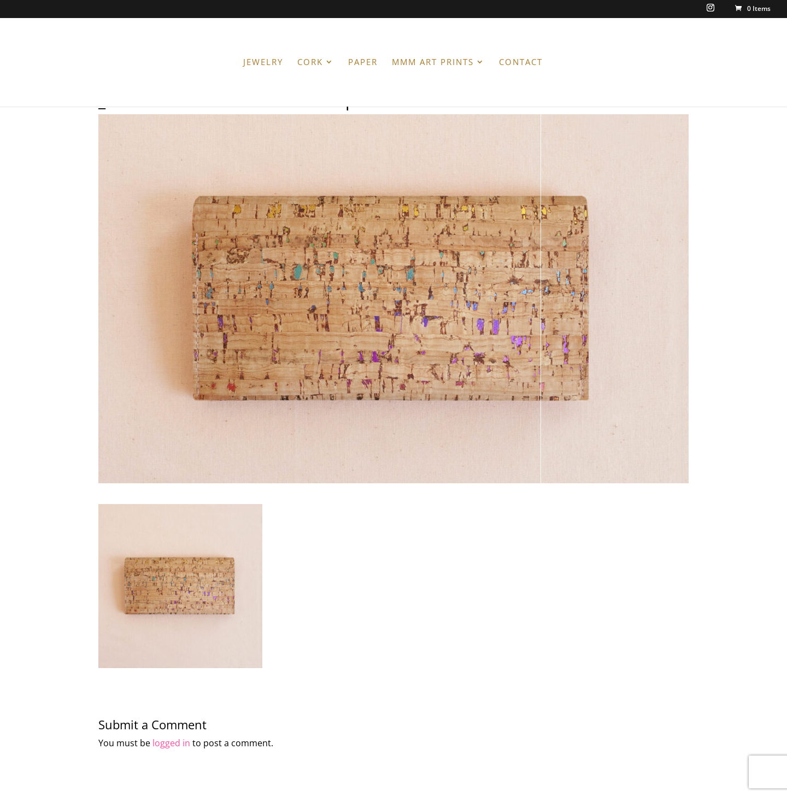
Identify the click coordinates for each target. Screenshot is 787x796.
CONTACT (521, 62)
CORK (310, 62)
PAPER (363, 62)
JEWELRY (263, 62)
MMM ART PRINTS (433, 62)
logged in (171, 743)
